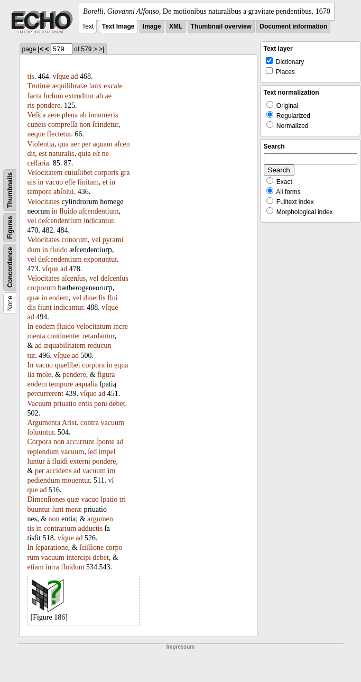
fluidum (72, 567)
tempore (39, 192)
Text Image (118, 26)
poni (100, 404)
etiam (35, 567)
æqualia (86, 384)
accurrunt (80, 442)
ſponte (105, 442)
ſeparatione (51, 547)
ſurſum (53, 96)
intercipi (78, 557)
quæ (33, 298)
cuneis (37, 124)
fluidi (60, 461)
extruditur (79, 96)
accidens (58, 471)
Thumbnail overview (221, 26)
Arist (69, 423)
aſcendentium (98, 211)
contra (89, 423)
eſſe (70, 182)
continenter (63, 336)
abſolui (63, 192)
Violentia (40, 144)
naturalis (61, 154)
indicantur (98, 221)
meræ (74, 509)
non (84, 124)
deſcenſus (114, 278)
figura (106, 375)
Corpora (39, 442)
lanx (95, 86)
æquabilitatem (65, 345)
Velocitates (43, 202)
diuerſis (95, 298)
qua (63, 144)
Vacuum (39, 404)
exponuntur (100, 259)
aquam (102, 144)
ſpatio (108, 499)
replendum (43, 452)
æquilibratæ (69, 86)
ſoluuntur (40, 432)
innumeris (103, 115)
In (30, 326)
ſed (92, 452)
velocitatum (93, 326)
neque (36, 134)
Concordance (10, 267)
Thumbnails (10, 190)
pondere (48, 105)
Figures (10, 227)
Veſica (36, 115)
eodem (59, 298)
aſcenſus (73, 278)
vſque (61, 76)
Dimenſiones (46, 499)
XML (175, 26)
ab (99, 96)
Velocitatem (45, 173)
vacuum (112, 423)
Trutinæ (39, 86)
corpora (93, 365)
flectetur (59, 134)
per (86, 144)
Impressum (180, 647)
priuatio (65, 404)
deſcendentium (59, 221)
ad (74, 76)
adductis (90, 528)
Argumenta (44, 423)
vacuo (54, 182)
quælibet (67, 365)
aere (54, 115)
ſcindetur (105, 124)
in (40, 182)
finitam (87, 182)
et (105, 182)
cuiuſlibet (78, 173)
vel (31, 221)
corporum (41, 288)
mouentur (76, 480)
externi (80, 461)
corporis (106, 173)
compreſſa (63, 124)
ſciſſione (91, 547)
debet (117, 404)
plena (70, 115)
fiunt (44, 307)
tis (30, 76)
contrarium (60, 528)
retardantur (98, 336)
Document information (293, 26)
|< (40, 49)
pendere (74, 375)
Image (152, 26)
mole (43, 375)
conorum (74, 240)
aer (74, 144)
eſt (96, 154)
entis (85, 404)
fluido (68, 211)
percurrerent (45, 394)
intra (52, 567)
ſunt (58, 509)
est (43, 154)
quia (84, 154)
